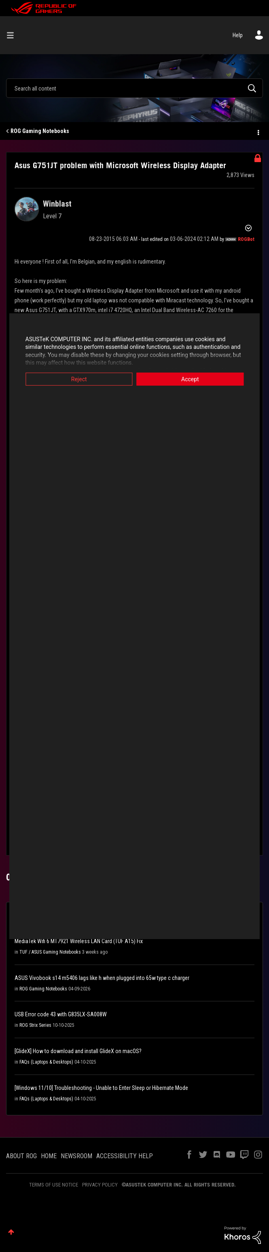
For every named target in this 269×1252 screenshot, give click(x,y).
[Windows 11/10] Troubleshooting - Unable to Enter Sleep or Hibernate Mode (101, 1088)
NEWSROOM (76, 1156)
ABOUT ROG (21, 1156)
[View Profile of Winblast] (57, 204)
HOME (49, 1156)
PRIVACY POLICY (100, 1185)
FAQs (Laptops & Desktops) (46, 1062)
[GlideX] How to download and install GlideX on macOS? (78, 1051)
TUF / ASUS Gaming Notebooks (50, 952)
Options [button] (257, 131)
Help (238, 35)
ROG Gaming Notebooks (40, 131)
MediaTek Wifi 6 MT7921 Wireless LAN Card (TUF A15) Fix (79, 941)
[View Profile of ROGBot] (246, 239)
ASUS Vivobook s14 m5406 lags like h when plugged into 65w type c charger (102, 978)
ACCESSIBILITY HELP (124, 1156)
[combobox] (134, 88)
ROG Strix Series (35, 1025)
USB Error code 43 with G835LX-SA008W (61, 1014)
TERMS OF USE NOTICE (53, 1185)
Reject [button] (76, 379)
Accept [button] (193, 379)
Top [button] (11, 1232)
